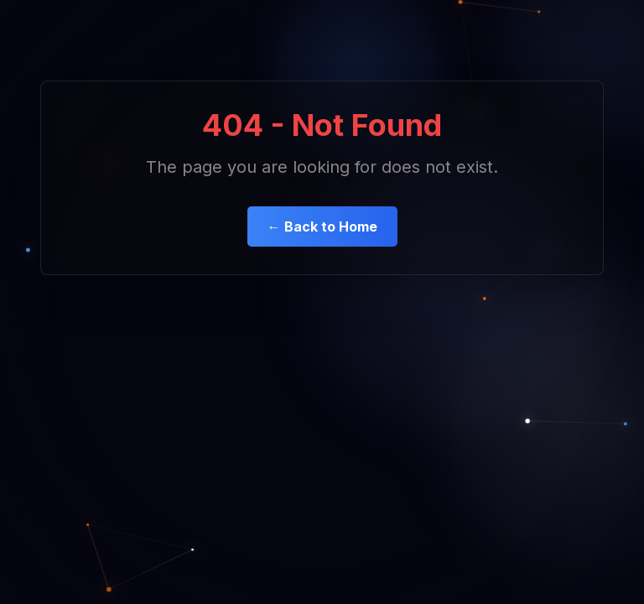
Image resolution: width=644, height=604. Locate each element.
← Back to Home (322, 226)
